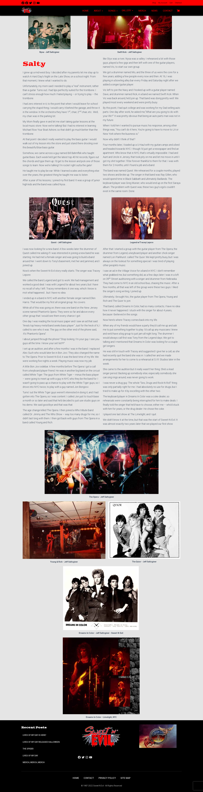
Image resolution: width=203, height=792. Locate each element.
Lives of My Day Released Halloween (41, 742)
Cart (171, 3)
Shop (154, 3)
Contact (167, 10)
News (154, 10)
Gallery (127, 10)
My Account (162, 3)
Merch (142, 10)
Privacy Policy (107, 778)
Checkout (178, 3)
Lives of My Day (30, 755)
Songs (113, 10)
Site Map (125, 778)
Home (85, 10)
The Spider (28, 749)
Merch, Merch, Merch (34, 762)
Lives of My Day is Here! (34, 735)
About (98, 10)
